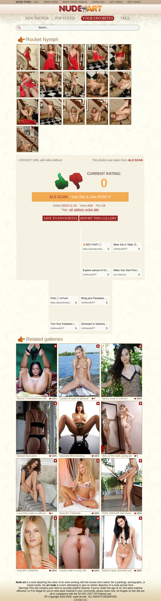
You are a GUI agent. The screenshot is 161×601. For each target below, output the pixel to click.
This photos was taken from (117, 160)
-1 (76, 181)
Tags (125, 18)
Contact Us (80, 599)
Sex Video (134, 2)
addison (79, 209)
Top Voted (65, 18)
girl (71, 209)
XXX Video (116, 2)
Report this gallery (98, 218)
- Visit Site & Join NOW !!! (80, 197)
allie (96, 209)
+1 (61, 181)
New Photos (37, 18)
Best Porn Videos (75, 2)
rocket (89, 209)
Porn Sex (98, 2)
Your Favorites (97, 18)
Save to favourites (60, 218)
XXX (36, 2)
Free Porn (51, 2)
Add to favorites (55, 346)
